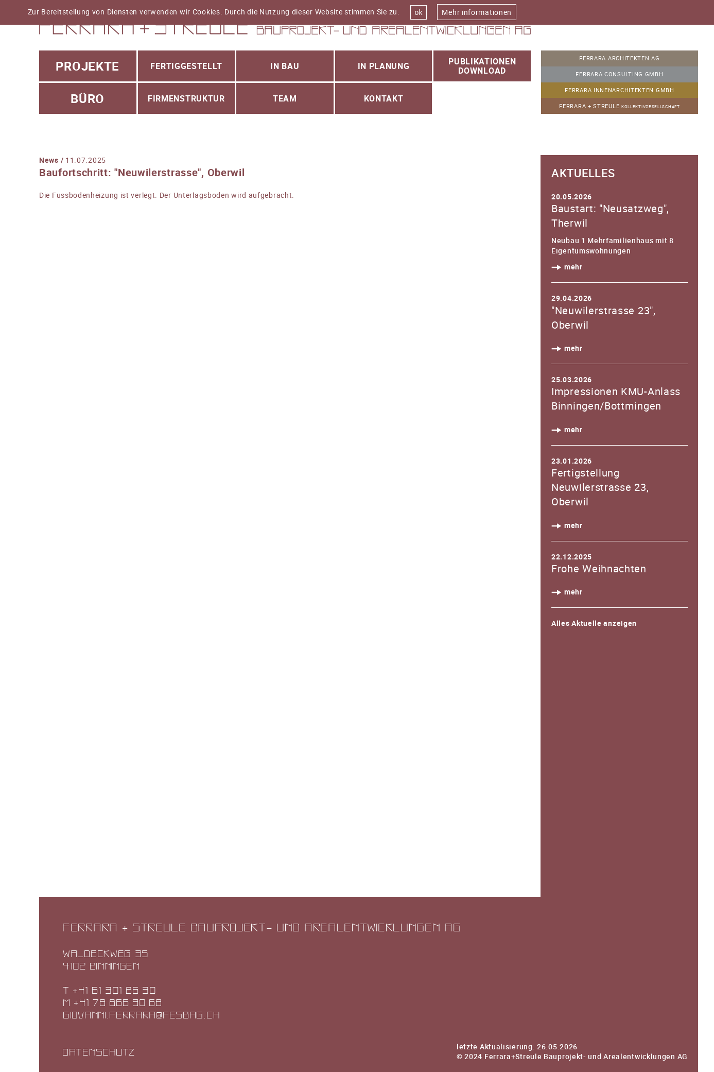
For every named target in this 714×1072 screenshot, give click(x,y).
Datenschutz (98, 1052)
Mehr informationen (477, 12)
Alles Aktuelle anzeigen (594, 623)
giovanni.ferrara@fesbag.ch (141, 1014)
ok (419, 12)
